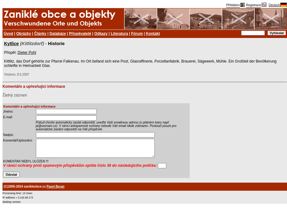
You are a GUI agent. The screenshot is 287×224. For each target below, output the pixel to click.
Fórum (137, 33)
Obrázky (23, 33)
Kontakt (153, 33)
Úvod (8, 33)
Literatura (119, 33)
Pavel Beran (55, 186)
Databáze (58, 33)
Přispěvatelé (80, 33)
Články (40, 33)
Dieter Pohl (26, 52)
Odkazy (101, 33)
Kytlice (11, 43)
